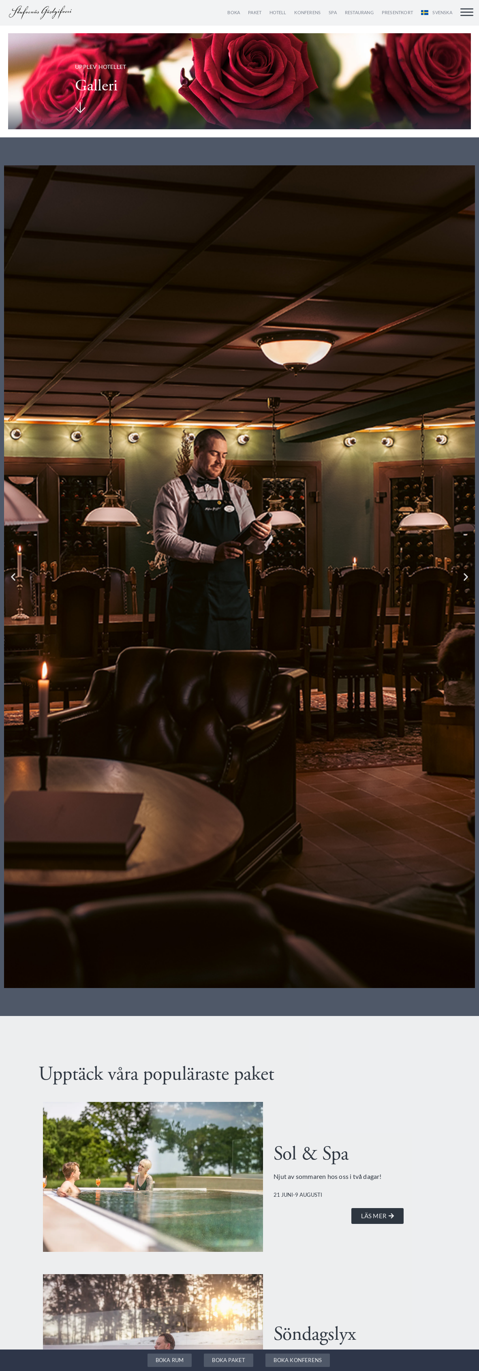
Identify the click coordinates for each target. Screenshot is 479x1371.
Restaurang (359, 12)
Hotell (277, 12)
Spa (333, 12)
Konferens (307, 12)
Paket (254, 12)
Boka (233, 12)
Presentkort (397, 12)
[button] (13, 576)
